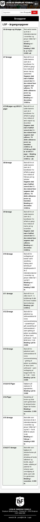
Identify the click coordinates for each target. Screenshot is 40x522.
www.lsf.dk (12, 517)
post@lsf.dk (22, 517)
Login (29, 517)
